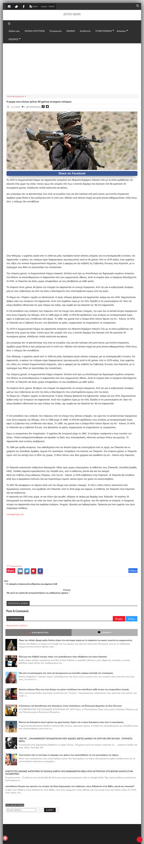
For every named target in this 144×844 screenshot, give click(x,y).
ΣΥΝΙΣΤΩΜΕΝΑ (104, 31)
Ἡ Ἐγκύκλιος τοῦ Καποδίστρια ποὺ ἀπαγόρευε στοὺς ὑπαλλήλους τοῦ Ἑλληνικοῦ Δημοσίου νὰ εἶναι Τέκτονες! (70, 697)
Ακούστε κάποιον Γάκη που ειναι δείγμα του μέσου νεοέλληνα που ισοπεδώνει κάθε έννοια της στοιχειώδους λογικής (74, 680)
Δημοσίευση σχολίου (16, 616)
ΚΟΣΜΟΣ (14, 39)
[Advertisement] (72, 68)
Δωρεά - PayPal (47, 6)
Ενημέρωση (16, 566)
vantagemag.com (15, 514)
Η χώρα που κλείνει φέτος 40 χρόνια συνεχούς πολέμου (39, 101)
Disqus (131, 609)
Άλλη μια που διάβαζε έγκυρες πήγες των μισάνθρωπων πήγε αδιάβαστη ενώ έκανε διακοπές (63, 647)
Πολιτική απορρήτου (67, 838)
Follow (133, 570)
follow (33, 6)
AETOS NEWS (72, 14)
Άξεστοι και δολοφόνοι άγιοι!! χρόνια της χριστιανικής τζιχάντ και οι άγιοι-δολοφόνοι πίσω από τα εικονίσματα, (71, 713)
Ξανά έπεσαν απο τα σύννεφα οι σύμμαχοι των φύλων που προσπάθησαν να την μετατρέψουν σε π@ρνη (68, 746)
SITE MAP (52, 838)
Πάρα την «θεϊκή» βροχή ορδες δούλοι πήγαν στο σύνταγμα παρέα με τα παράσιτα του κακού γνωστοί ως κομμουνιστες (75, 631)
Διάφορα (121, 31)
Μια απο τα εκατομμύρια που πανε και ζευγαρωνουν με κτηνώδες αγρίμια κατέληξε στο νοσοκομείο (66, 664)
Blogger (119, 609)
